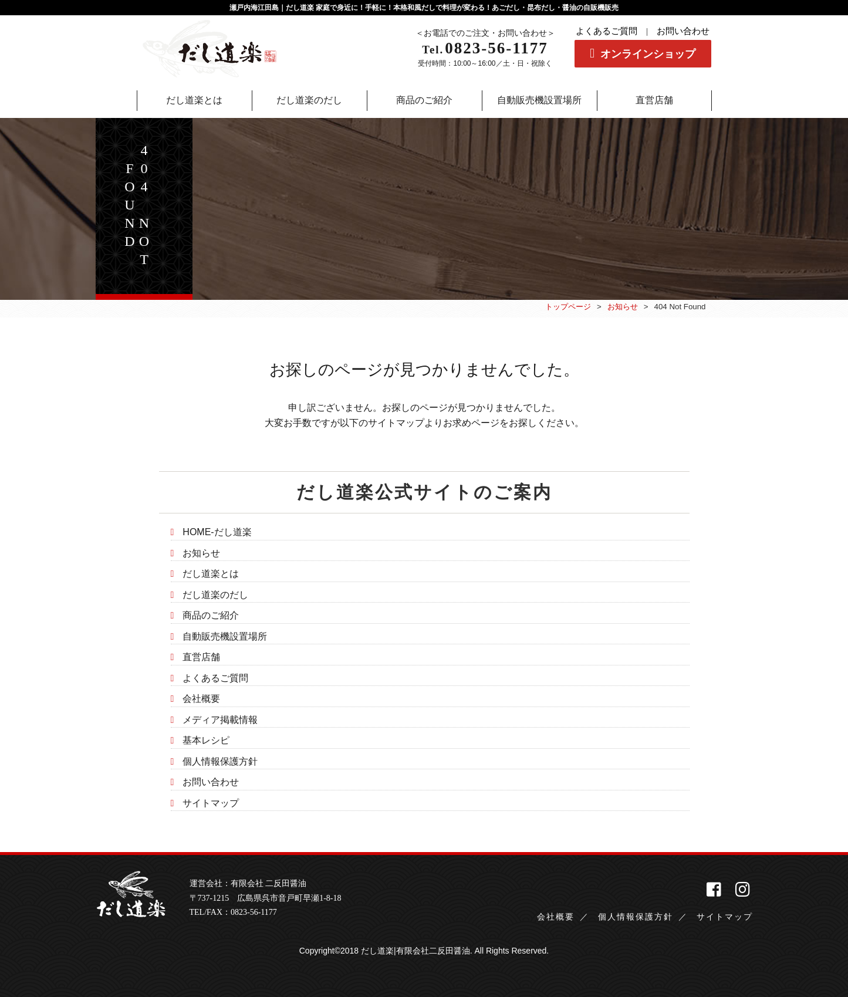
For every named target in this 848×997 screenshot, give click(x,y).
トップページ (568, 306)
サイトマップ (211, 803)
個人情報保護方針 (220, 761)
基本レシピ (206, 740)
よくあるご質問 (606, 31)
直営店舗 (201, 657)
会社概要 (201, 699)
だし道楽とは (211, 574)
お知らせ (622, 306)
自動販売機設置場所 (225, 636)
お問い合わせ (683, 31)
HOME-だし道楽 (217, 532)
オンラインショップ (647, 54)
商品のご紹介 (211, 615)
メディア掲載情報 (220, 720)
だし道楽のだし (215, 595)
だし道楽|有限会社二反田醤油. (416, 950)
